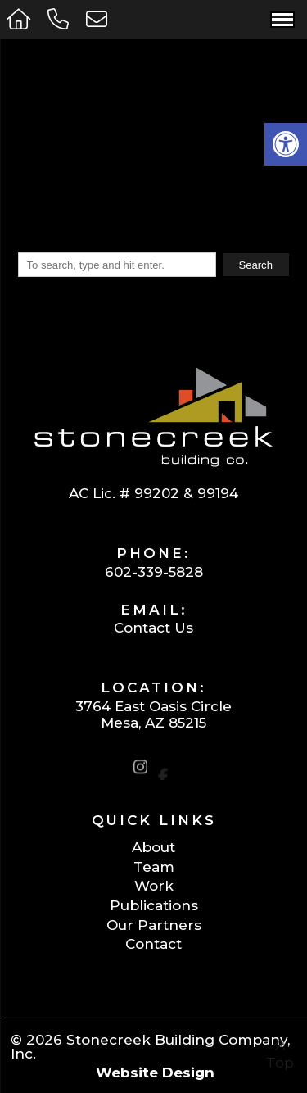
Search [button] (255, 265)
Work (154, 885)
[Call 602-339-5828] (60, 19)
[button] (285, 144)
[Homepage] (20, 19)
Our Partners (153, 925)
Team (153, 866)
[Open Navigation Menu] (282, 19)
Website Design (155, 1072)
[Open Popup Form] (98, 19)
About (153, 847)
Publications (154, 905)
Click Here (115, 190)
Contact (153, 943)
